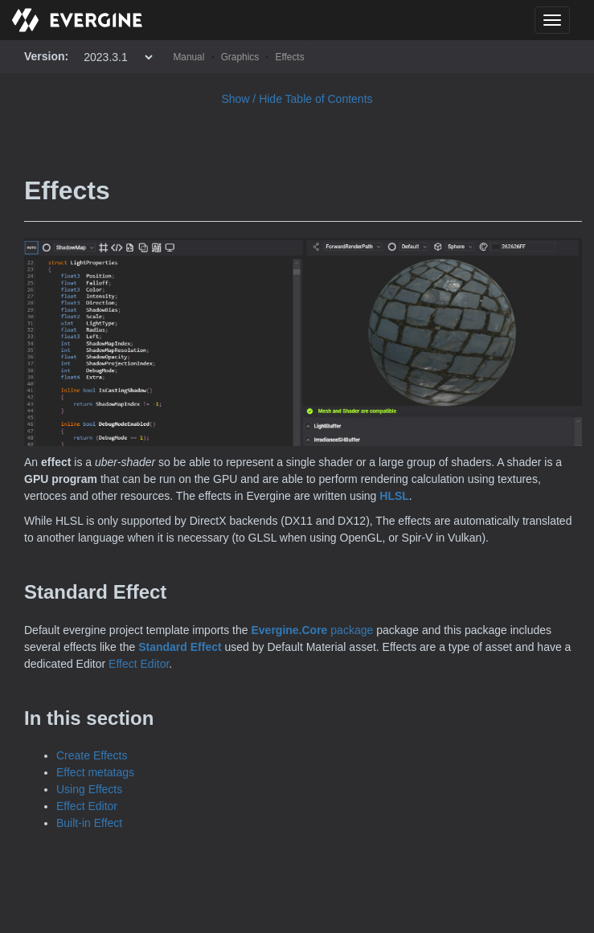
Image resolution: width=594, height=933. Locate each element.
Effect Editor (139, 663)
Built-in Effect (89, 822)
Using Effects (89, 789)
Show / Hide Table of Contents (296, 98)
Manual (188, 57)
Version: (46, 56)
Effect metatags (95, 772)
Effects (289, 57)
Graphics (240, 57)
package (312, 630)
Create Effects (91, 755)
